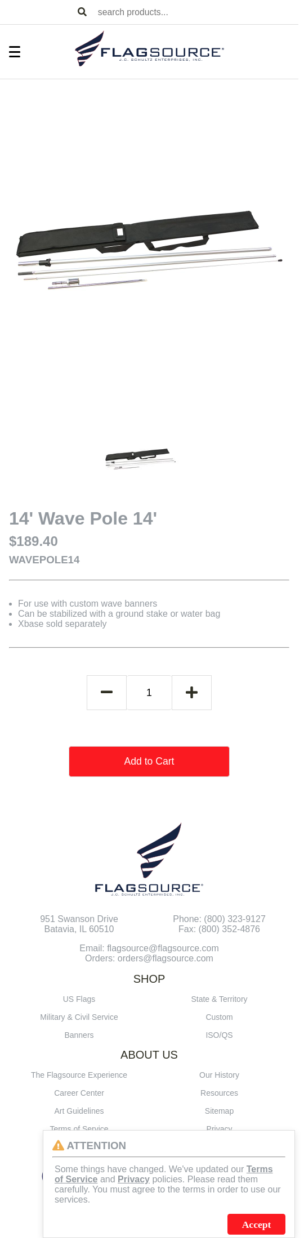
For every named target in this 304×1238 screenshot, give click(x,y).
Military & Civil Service (79, 1017)
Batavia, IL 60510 (79, 929)
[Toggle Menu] (9, 51)
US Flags (79, 999)
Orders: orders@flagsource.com (149, 958)
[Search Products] (82, 12)
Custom (219, 1017)
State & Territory (219, 999)
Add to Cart (149, 761)
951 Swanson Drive (79, 919)
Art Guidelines (79, 1110)
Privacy (220, 1128)
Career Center (79, 1092)
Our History (219, 1074)
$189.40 (33, 541)
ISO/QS (219, 1035)
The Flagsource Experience (79, 1074)
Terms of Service (79, 1128)
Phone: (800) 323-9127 (219, 919)
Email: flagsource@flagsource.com (148, 948)
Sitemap (219, 1110)
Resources (219, 1092)
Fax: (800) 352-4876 (219, 929)
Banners (78, 1035)
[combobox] (196, 12)
